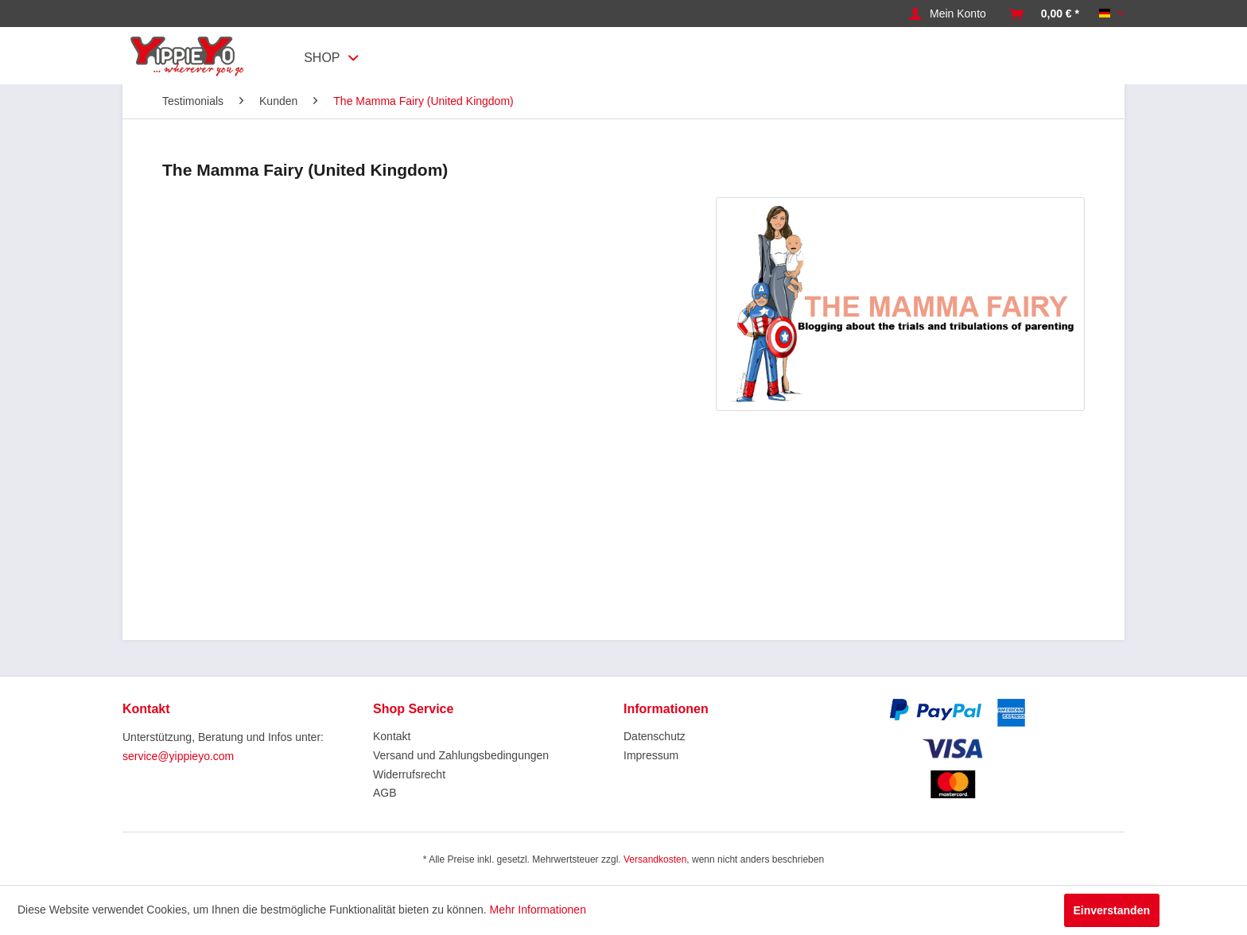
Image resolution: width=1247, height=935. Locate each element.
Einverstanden (1112, 910)
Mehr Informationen (538, 909)
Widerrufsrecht (409, 774)
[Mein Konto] (947, 14)
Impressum (651, 755)
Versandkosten (655, 859)
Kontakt (391, 736)
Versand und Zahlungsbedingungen (461, 755)
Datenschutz (655, 736)
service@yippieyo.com (178, 756)
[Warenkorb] (1044, 14)
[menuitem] (947, 14)
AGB (385, 792)
